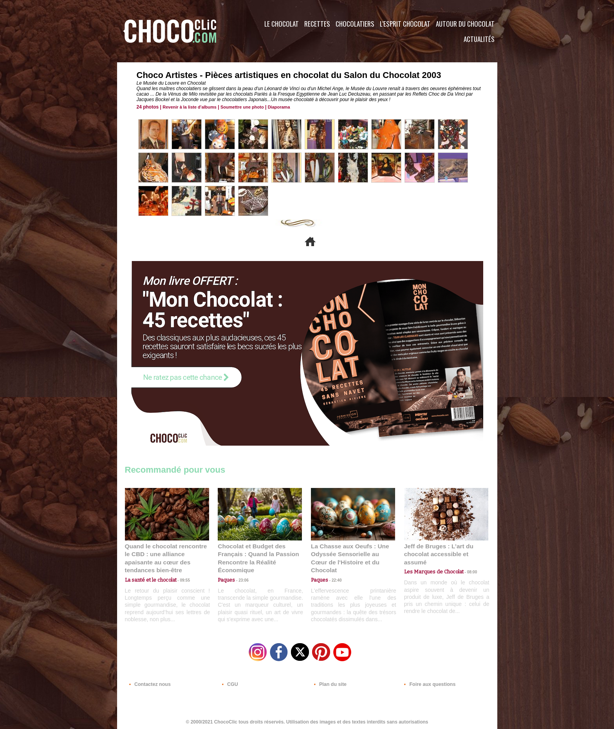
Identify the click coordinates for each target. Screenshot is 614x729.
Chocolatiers (355, 24)
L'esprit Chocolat (405, 24)
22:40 (333, 571)
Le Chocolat (281, 24)
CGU (229, 681)
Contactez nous (148, 681)
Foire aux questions (427, 681)
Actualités (479, 39)
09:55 (179, 571)
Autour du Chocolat (465, 24)
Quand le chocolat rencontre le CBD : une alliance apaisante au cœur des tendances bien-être (166, 553)
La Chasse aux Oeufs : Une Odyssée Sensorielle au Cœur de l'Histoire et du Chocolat (349, 553)
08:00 (465, 563)
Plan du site (329, 681)
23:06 (240, 579)
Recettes (317, 24)
